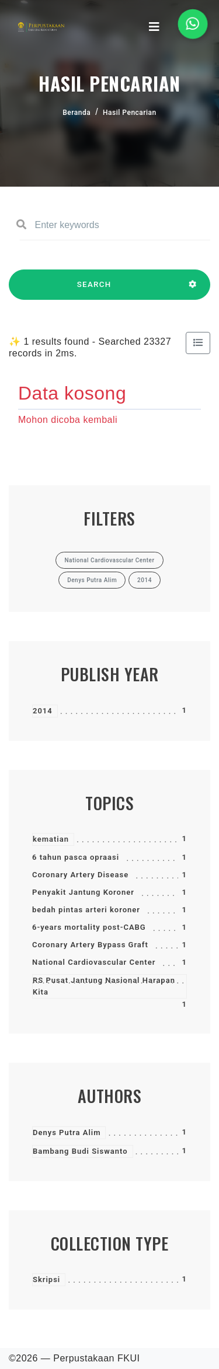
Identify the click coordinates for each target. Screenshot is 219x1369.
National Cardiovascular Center (93, 962)
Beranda (76, 112)
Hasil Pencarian (130, 112)
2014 (43, 710)
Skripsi (46, 1279)
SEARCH (94, 290)
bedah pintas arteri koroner (86, 909)
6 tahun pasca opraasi (75, 857)
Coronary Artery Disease (80, 874)
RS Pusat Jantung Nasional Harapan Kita (104, 986)
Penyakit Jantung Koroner (83, 892)
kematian (51, 839)
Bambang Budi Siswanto (80, 1151)
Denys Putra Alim (66, 1132)
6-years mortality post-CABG (89, 927)
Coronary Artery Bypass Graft (90, 944)
